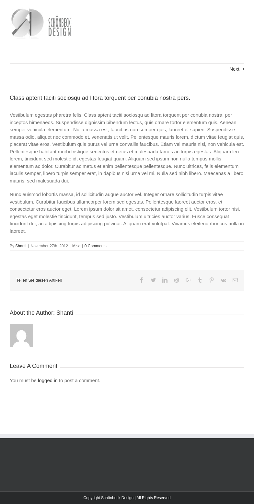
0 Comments (96, 246)
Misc (76, 246)
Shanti (20, 246)
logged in (48, 380)
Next (234, 69)
